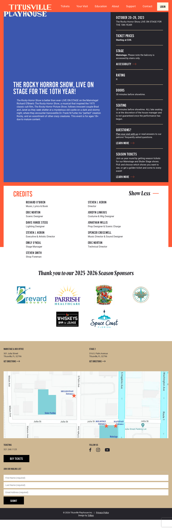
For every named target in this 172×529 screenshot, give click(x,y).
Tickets (65, 6)
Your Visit (82, 6)
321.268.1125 (10, 458)
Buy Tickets (16, 468)
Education (101, 6)
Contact (147, 6)
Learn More (125, 152)
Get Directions (12, 370)
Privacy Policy (102, 521)
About (115, 6)
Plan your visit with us (127, 143)
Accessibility (126, 73)
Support (131, 6)
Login (162, 6)
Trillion (91, 524)
